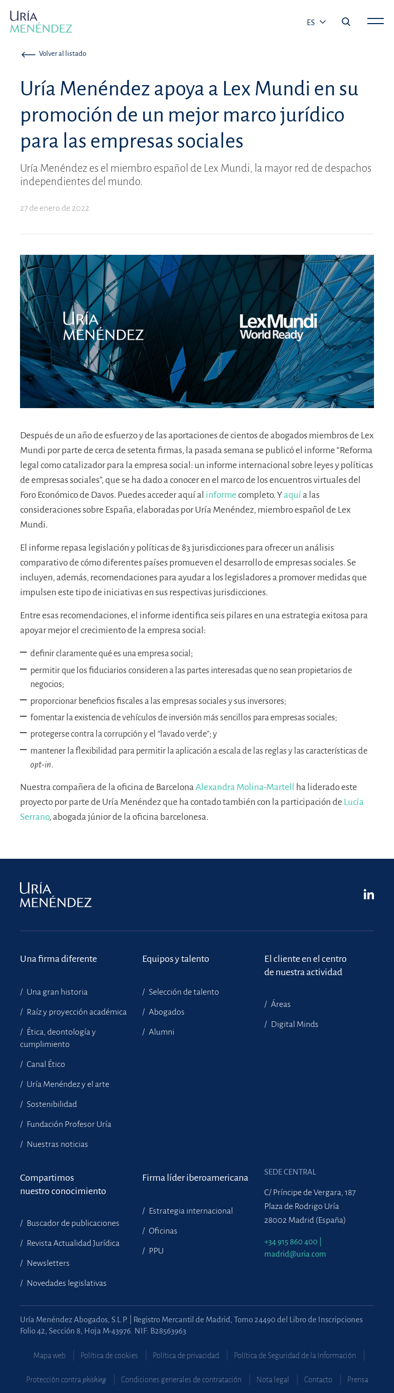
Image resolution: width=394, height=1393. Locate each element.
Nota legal (273, 1380)
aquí (292, 495)
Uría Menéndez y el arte (67, 1084)
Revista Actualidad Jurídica (72, 1243)
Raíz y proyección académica (76, 1012)
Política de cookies (109, 1355)
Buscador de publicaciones (72, 1223)
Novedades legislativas (66, 1283)
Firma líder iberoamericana (195, 1178)
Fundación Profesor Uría (68, 1124)
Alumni (160, 1032)
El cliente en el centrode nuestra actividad (305, 965)
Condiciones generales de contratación (181, 1380)
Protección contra (66, 1380)
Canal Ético (45, 1064)
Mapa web (49, 1355)
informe (221, 495)
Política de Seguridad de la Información (295, 1355)
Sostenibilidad (51, 1104)
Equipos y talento (175, 959)
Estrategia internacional (190, 1211)
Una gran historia (56, 992)
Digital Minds (294, 1024)
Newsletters (47, 1263)
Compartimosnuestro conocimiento (63, 1184)
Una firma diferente (58, 959)
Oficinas (162, 1231)
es (312, 22)
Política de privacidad (186, 1355)
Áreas (280, 1004)
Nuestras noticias (56, 1144)
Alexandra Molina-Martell (244, 787)
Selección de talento (183, 992)
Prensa (357, 1380)
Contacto (318, 1380)
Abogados (166, 1012)
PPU (155, 1251)
